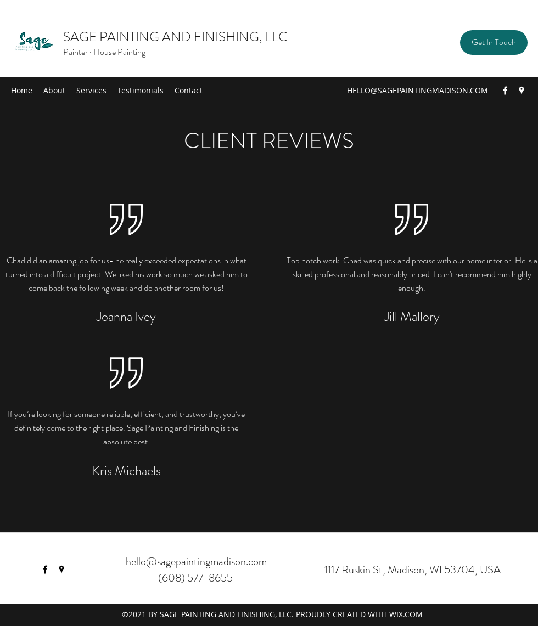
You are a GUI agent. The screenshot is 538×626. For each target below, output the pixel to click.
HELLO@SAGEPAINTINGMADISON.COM (417, 90)
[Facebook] (505, 90)
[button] (494, 42)
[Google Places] (521, 90)
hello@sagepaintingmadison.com (196, 561)
